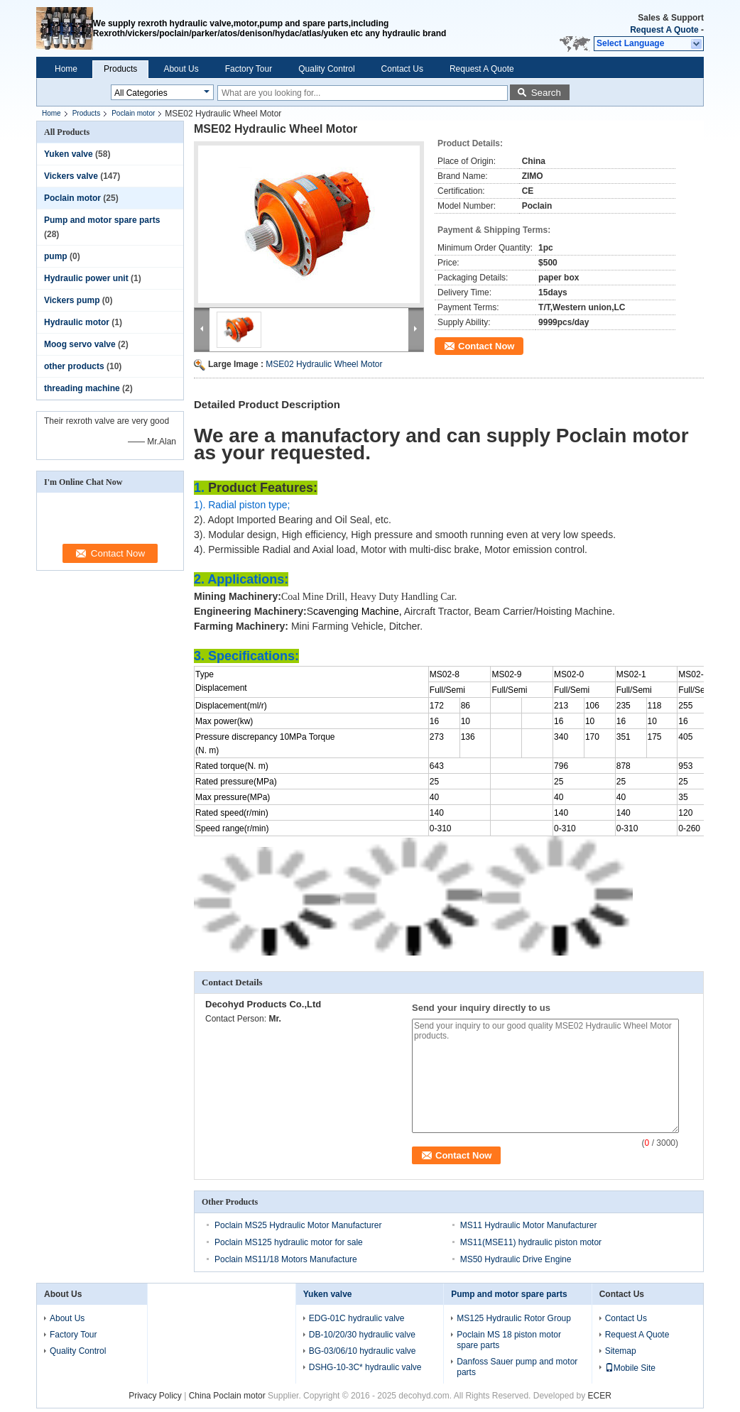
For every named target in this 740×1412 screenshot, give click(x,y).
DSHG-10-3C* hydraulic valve (365, 1367)
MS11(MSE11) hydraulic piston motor (531, 1242)
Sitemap (620, 1351)
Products (120, 69)
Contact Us (402, 69)
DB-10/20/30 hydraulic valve (362, 1335)
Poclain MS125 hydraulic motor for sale (288, 1242)
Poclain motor (133, 113)
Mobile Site (630, 1368)
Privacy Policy (155, 1396)
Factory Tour (248, 69)
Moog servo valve (80, 344)
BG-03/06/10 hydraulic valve (362, 1351)
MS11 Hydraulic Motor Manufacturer (528, 1225)
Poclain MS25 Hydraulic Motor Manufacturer (297, 1225)
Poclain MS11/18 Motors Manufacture (285, 1259)
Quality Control (326, 69)
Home (66, 69)
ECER (599, 1396)
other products (74, 366)
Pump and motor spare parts (102, 220)
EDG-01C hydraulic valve (357, 1318)
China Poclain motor (227, 1396)
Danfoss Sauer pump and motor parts (517, 1367)
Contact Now (486, 346)
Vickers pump (71, 300)
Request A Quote (664, 30)
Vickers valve (71, 176)
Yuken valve (68, 154)
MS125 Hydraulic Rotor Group (514, 1318)
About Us (180, 69)
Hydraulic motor (76, 322)
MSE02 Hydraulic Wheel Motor (324, 364)
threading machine (82, 388)
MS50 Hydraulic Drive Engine (516, 1259)
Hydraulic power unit (86, 278)
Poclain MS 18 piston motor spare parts (509, 1340)
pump (55, 256)
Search (546, 92)
